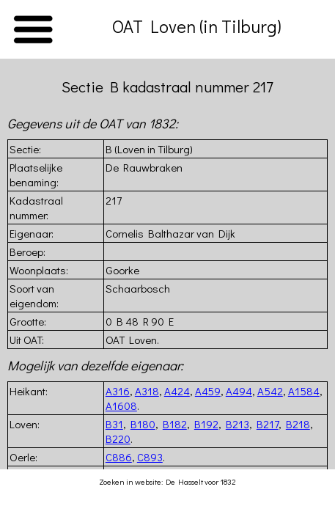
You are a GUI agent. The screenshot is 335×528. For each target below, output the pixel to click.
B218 (298, 424)
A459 (208, 391)
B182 (175, 424)
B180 (142, 424)
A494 (239, 391)
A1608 (121, 405)
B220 (118, 438)
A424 (177, 391)
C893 (150, 457)
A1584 (304, 391)
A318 (147, 391)
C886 (119, 457)
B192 (206, 424)
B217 (268, 424)
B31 (114, 424)
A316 (118, 391)
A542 (270, 391)
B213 (237, 424)
